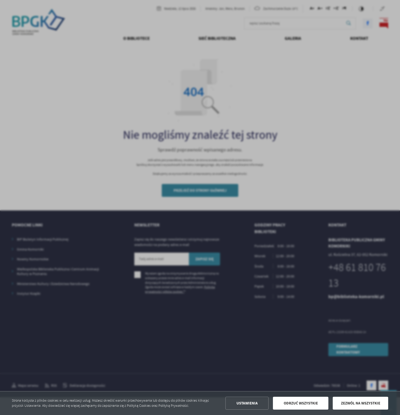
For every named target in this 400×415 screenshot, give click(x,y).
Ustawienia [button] (247, 403)
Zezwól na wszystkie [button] (360, 403)
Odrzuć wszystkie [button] (301, 403)
